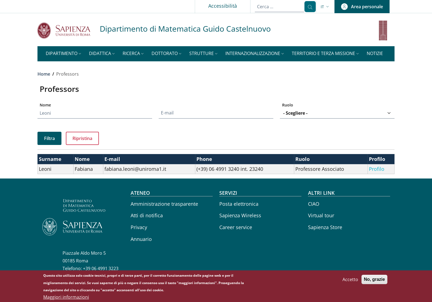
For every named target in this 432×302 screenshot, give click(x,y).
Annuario (141, 239)
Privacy (139, 227)
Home (43, 74)
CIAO (313, 204)
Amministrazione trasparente (164, 204)
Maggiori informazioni (66, 298)
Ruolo (287, 105)
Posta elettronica (238, 204)
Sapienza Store (325, 227)
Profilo (376, 169)
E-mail (167, 113)
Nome (45, 105)
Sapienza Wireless (240, 215)
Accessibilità (218, 5)
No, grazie (374, 280)
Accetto (350, 281)
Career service (235, 227)
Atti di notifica (147, 215)
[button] (325, 7)
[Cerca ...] (308, 6)
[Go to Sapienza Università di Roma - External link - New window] (68, 30)
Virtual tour (321, 215)
